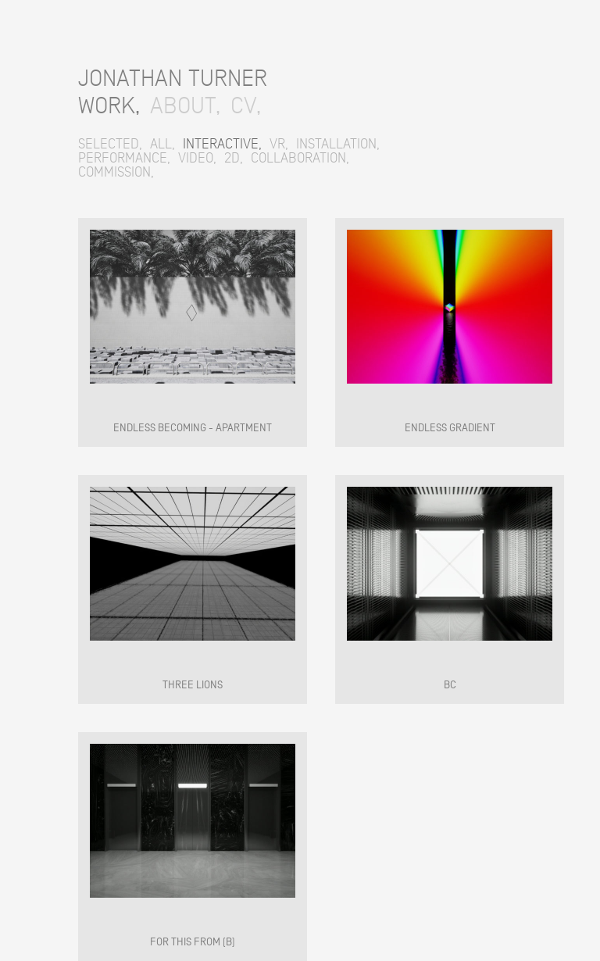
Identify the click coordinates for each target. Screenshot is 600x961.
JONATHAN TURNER (172, 78)
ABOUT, (185, 105)
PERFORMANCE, (124, 158)
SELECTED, (110, 144)
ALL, (162, 144)
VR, (279, 144)
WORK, (109, 105)
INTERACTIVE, (222, 144)
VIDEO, (197, 158)
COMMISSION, (116, 172)
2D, (233, 158)
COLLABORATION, (300, 158)
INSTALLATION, (338, 144)
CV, (245, 105)
